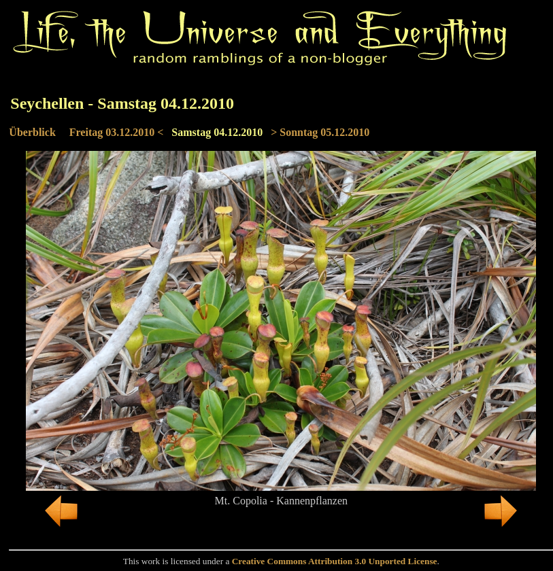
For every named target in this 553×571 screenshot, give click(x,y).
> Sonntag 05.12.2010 (320, 132)
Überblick (32, 132)
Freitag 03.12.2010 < (116, 132)
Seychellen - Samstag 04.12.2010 (122, 103)
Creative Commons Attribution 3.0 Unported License (334, 561)
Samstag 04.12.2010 (217, 132)
